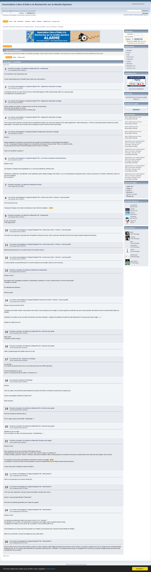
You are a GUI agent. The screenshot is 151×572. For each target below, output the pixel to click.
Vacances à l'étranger (25, 380)
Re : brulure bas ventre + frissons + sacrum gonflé (53, 197)
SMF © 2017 (75, 564)
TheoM (138, 152)
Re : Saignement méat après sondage (49, 86)
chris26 (132, 209)
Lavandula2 (133, 205)
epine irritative (129, 117)
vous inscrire (32, 11)
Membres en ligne (132, 194)
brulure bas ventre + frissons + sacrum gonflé (54, 300)
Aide (128, 55)
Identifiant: (130, 34)
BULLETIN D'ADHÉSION (136, 89)
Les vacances (14, 358)
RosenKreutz (138, 122)
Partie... (40, 184)
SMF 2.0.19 (68, 564)
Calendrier (130, 59)
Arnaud (132, 213)
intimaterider (43, 270)
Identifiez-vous (131, 66)
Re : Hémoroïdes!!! (45, 474)
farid (138, 144)
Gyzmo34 (133, 221)
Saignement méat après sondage (48, 131)
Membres (129, 63)
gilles (138, 161)
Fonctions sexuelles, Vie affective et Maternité (22, 68)
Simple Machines (83, 564)
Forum (129, 52)
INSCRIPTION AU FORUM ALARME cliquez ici (136, 14)
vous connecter (21, 11)
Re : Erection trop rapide (46, 331)
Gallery (129, 61)
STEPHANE (133, 255)
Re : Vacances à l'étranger (27, 358)
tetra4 (136, 126)
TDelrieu (132, 237)
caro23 (132, 249)
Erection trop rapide (45, 440)
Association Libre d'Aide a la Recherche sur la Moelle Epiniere (37, 4)
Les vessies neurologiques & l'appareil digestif (22, 86)
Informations (50, 569)
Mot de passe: (129, 36)
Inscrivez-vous (131, 68)
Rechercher (130, 57)
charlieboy (133, 216)
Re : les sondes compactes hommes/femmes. (52, 158)
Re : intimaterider (43, 68)
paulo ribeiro (138, 117)
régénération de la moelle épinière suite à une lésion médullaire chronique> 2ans (135, 142)
